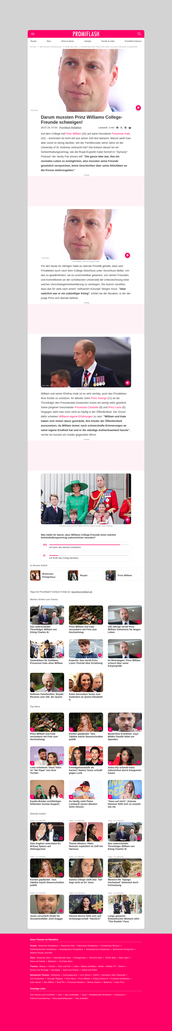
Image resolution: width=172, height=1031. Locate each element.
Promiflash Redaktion (70, 127)
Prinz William (73, 133)
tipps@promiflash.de (81, 592)
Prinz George (99, 398)
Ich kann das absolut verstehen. (65, 547)
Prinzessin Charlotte (86, 407)
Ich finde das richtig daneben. (64, 558)
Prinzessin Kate (121, 133)
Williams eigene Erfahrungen (76, 416)
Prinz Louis (114, 407)
